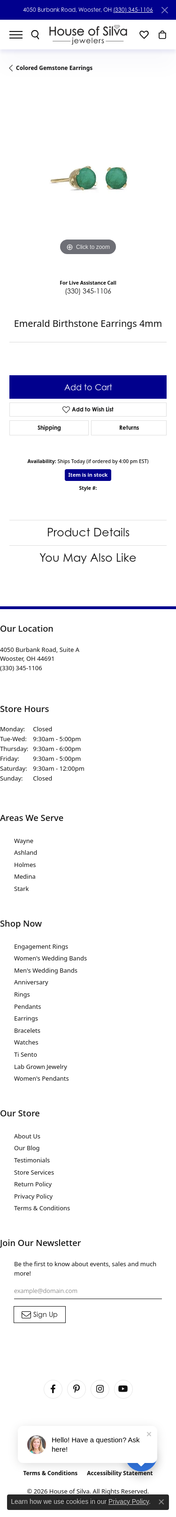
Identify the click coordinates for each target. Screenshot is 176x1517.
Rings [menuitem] (22, 994)
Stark (21, 888)
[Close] (164, 10)
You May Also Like (88, 558)
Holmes (25, 864)
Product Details (88, 532)
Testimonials (32, 1160)
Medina (25, 876)
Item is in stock (88, 474)
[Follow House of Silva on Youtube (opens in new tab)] (123, 1389)
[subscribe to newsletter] (40, 1314)
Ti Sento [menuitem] (25, 1054)
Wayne (23, 840)
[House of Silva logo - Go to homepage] (88, 34)
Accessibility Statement (120, 1473)
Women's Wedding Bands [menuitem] (50, 958)
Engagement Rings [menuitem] (41, 946)
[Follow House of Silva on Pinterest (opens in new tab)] (76, 1389)
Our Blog (27, 1148)
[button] (35, 35)
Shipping (49, 427)
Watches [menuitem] (26, 1042)
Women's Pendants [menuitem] (41, 1078)
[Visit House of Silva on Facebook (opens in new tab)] (53, 1389)
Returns (129, 427)
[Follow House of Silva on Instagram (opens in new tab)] (100, 1389)
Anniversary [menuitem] (31, 982)
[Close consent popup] (161, 1502)
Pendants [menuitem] (27, 1006)
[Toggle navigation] (20, 34)
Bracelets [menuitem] (27, 1030)
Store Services (34, 1172)
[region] (88, 179)
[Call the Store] (21, 668)
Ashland (25, 852)
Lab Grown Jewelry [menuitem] (40, 1066)
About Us (27, 1136)
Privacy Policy (33, 1196)
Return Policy (33, 1184)
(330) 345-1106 (133, 9)
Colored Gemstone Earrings (54, 68)
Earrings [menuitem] (26, 1018)
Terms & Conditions (42, 1208)
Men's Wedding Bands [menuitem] (45, 970)
